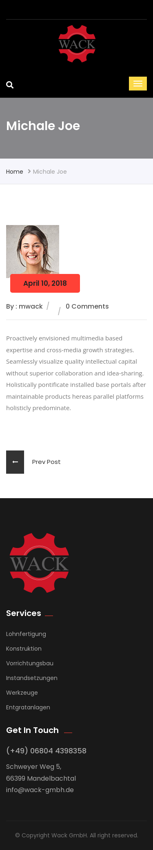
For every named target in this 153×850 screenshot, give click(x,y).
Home (14, 172)
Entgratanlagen (28, 707)
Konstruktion (24, 649)
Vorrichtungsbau (29, 663)
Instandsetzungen (32, 678)
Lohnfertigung (26, 634)
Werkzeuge (22, 693)
